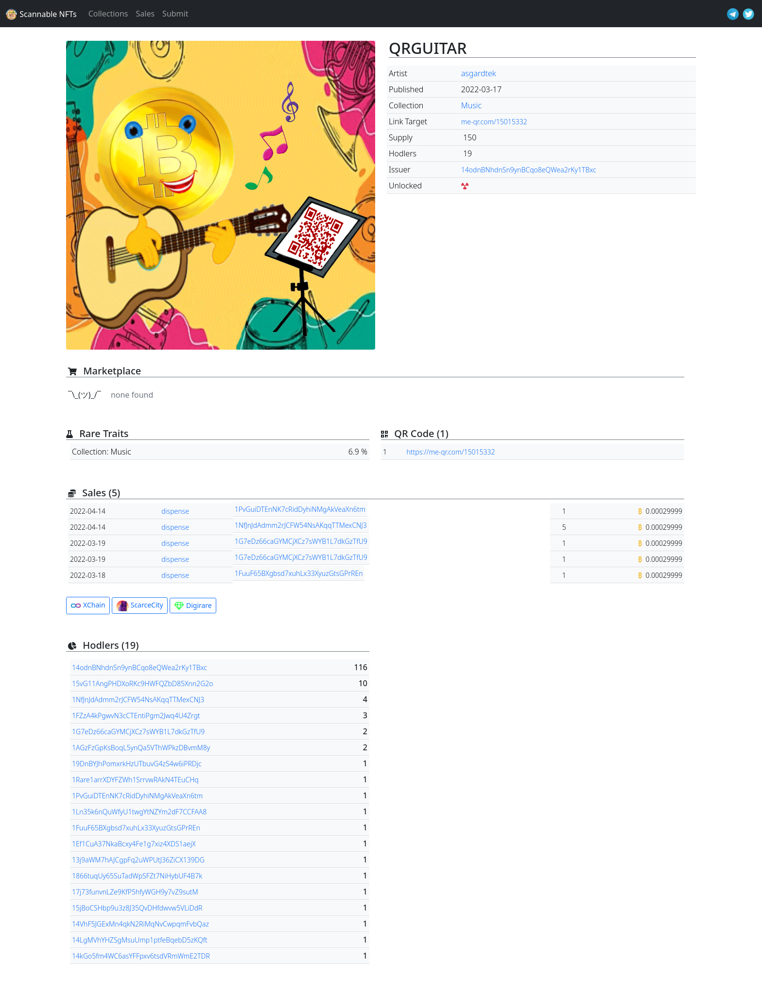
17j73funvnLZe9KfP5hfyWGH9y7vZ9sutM (135, 891)
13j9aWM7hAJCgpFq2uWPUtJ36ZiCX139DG (138, 859)
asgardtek (478, 73)
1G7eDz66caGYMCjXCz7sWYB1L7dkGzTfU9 (301, 541)
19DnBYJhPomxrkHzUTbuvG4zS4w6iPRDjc (137, 763)
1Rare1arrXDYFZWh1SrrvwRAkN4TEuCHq (135, 779)
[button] (220, 195)
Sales (145, 13)
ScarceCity (139, 605)
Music (471, 105)
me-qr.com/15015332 (494, 121)
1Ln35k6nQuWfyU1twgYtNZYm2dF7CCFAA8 (139, 811)
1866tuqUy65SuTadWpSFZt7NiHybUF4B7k (137, 875)
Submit (175, 13)
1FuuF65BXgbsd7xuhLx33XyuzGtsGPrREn (299, 573)
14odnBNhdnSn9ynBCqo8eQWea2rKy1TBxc (528, 169)
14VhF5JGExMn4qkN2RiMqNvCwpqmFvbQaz (140, 923)
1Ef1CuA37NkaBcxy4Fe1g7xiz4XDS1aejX (134, 843)
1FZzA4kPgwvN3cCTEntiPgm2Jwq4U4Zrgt (136, 715)
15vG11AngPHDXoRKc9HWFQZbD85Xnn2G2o (142, 683)
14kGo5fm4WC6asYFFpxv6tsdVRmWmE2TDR (141, 956)
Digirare (193, 606)
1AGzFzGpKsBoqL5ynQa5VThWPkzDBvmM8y (141, 747)
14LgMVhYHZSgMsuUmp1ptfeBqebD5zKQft (140, 939)
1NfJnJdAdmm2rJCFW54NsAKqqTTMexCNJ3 (301, 525)
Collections (108, 13)
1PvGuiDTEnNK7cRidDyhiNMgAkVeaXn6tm (300, 509)
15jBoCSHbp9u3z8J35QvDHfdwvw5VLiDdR (137, 907)
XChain (87, 605)
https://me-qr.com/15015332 (450, 451)
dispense (175, 511)
